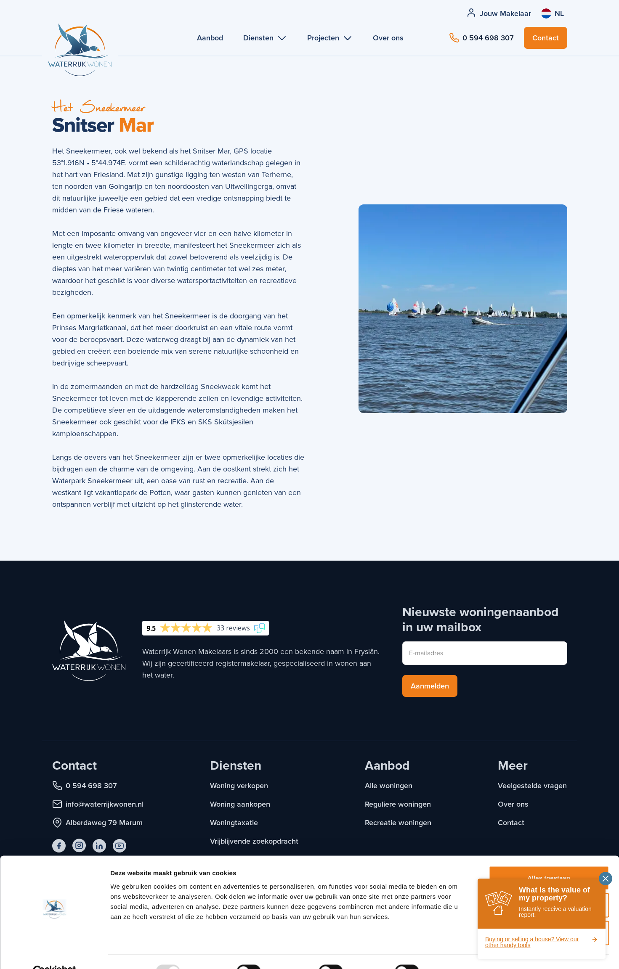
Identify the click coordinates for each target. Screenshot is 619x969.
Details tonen (455, 952)
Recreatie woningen (398, 822)
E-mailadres (426, 653)
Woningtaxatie (234, 822)
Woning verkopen (239, 785)
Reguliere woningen (398, 804)
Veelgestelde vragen (532, 785)
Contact (511, 822)
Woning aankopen (240, 804)
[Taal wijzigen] (552, 13)
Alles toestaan (548, 858)
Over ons (513, 804)
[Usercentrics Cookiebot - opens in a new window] (54, 952)
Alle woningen (388, 785)
